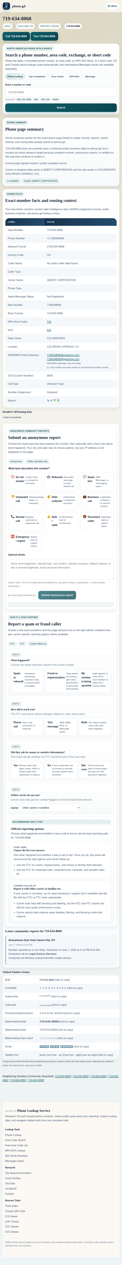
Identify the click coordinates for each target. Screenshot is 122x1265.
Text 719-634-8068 (44, 36)
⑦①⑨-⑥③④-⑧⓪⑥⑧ (59, 1013)
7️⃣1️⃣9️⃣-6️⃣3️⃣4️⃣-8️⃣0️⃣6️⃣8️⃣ (64, 1046)
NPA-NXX (74, 76)
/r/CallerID (11, 1188)
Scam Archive (13, 1178)
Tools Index (11, 1205)
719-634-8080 (36, 1080)
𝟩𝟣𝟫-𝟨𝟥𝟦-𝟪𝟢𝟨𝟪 (56, 1029)
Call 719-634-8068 (16, 36)
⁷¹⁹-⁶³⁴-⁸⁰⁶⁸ (52, 996)
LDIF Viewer (12, 1221)
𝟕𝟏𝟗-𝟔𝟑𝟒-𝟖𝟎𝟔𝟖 (54, 979)
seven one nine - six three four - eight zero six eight (76, 1054)
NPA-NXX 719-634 (49, 26)
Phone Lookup (15, 76)
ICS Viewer (11, 1216)
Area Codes (57, 76)
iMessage (90, 76)
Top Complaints (37, 76)
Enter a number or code (18, 84)
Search (61, 107)
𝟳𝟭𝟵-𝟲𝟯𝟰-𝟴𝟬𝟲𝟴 (57, 1021)
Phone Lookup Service (33, 1110)
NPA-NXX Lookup (15, 1150)
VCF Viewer (12, 1226)
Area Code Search (15, 1140)
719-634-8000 (63, 1076)
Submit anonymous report (57, 595)
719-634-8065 (18, 1080)
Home (7, 26)
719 (49, 321)
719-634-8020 (81, 1076)
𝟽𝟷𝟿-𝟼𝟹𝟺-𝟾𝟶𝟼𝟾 (56, 1038)
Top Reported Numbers (18, 1173)
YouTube (10, 1183)
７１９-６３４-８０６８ (60, 988)
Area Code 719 (25, 26)
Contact (9, 1193)
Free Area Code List (16, 1145)
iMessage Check (14, 1161)
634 (49, 330)
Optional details (16, 554)
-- (12, 417)
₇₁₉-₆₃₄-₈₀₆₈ (53, 1004)
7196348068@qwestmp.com (63, 355)
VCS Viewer (12, 1231)
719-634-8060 (98, 1076)
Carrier (14, 807)
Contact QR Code (15, 1211)
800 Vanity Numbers (16, 1155)
